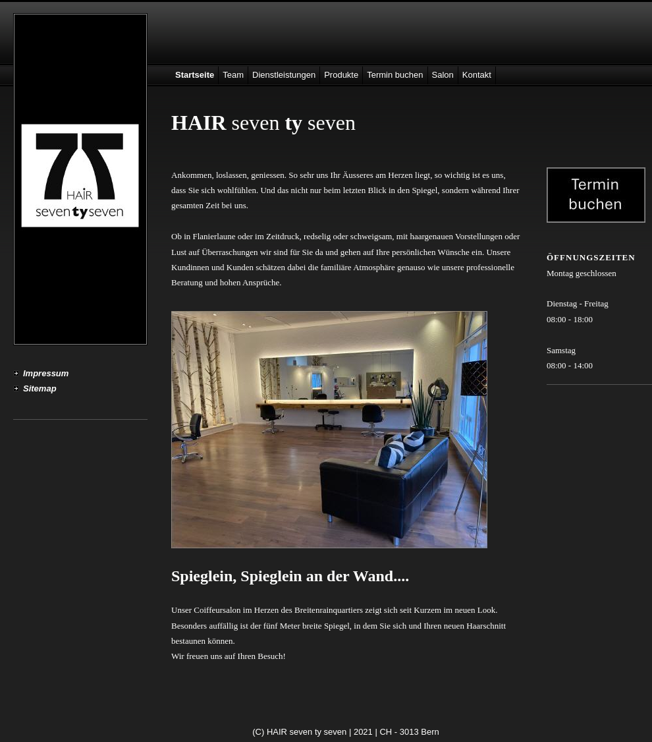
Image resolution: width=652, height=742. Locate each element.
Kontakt (476, 75)
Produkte (341, 75)
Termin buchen (395, 75)
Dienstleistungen (283, 75)
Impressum (45, 373)
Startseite (194, 75)
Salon (443, 75)
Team (233, 75)
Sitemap (40, 388)
